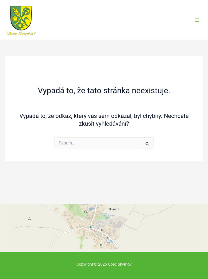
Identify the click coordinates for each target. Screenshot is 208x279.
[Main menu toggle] (197, 20)
